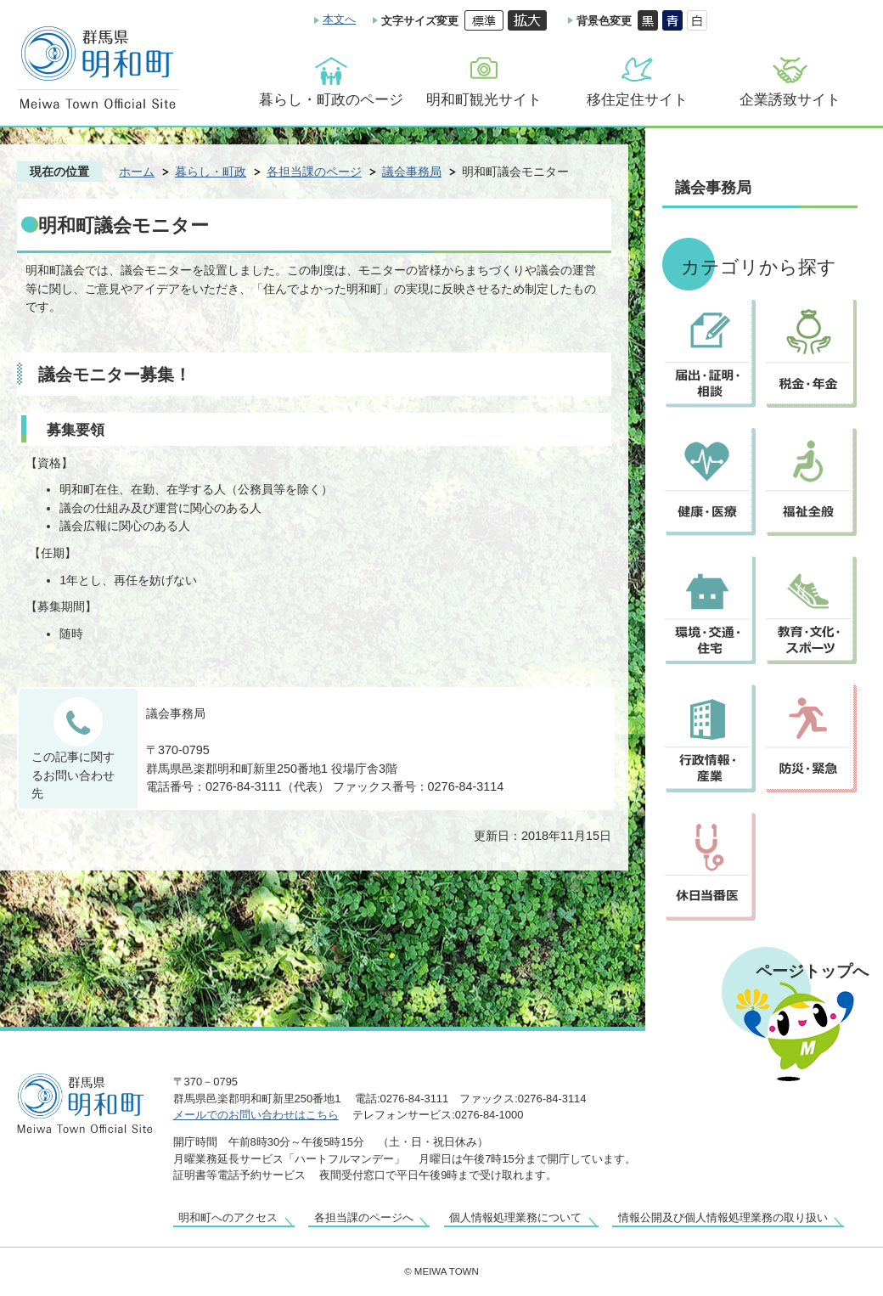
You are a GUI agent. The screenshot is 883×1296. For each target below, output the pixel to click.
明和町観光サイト (484, 100)
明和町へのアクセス (228, 1217)
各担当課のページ (314, 171)
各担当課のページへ (363, 1217)
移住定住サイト (637, 100)
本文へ (339, 19)
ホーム (137, 171)
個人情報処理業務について (515, 1217)
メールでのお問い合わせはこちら (256, 1114)
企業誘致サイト (790, 100)
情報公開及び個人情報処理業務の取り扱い (723, 1217)
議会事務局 (412, 171)
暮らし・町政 (210, 171)
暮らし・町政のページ (331, 100)
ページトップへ (812, 970)
